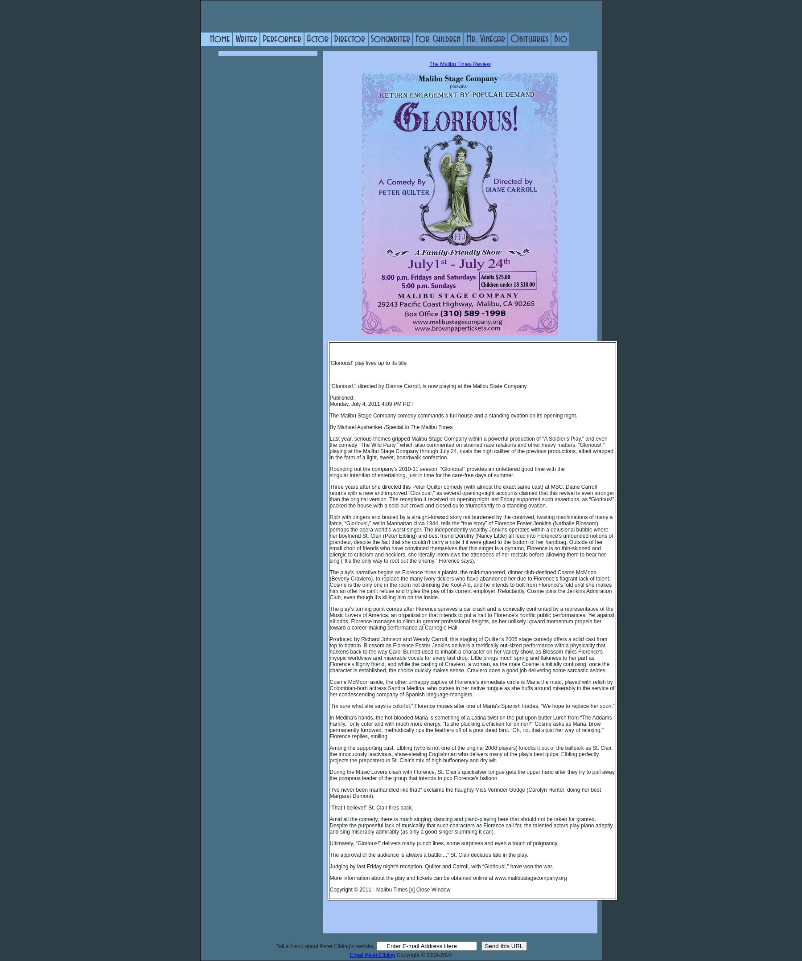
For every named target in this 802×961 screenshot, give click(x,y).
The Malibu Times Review (459, 64)
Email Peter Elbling (372, 955)
